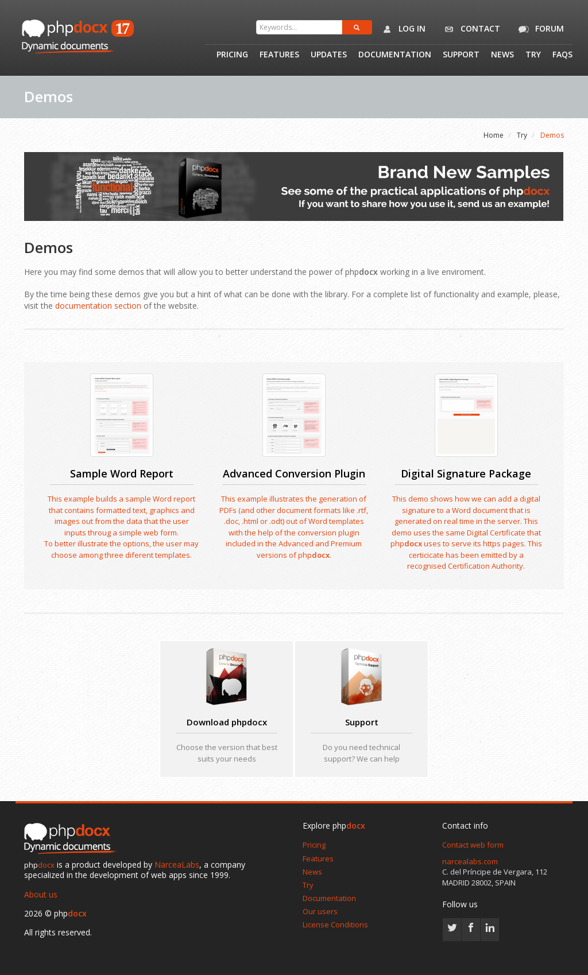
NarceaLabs (176, 864)
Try (533, 55)
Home (493, 135)
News (502, 55)
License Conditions (335, 924)
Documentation (394, 55)
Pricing (232, 55)
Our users (320, 911)
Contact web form (473, 845)
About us (40, 894)
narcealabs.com (470, 861)
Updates (329, 55)
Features (279, 55)
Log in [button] (401, 29)
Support (461, 55)
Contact (470, 29)
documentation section (98, 305)
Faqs (562, 55)
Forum (539, 29)
